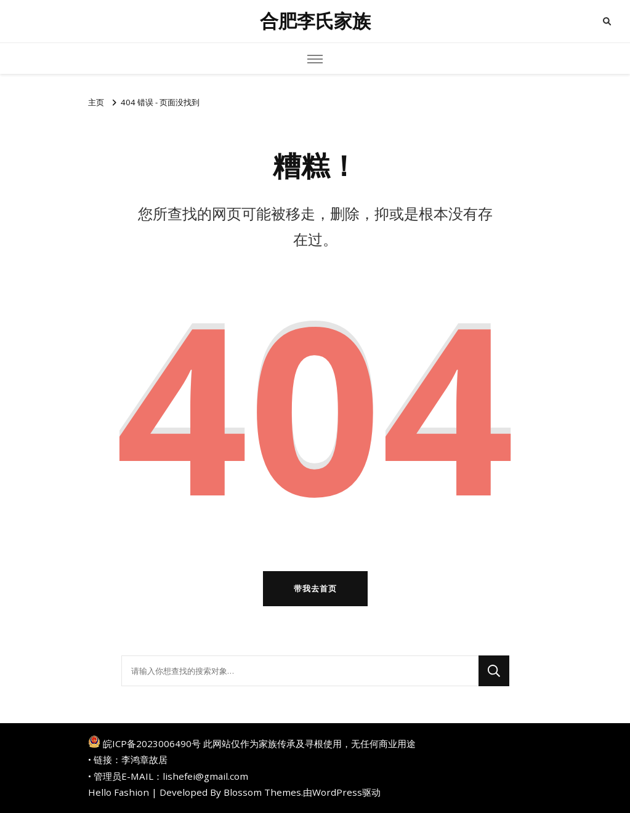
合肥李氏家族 (315, 21)
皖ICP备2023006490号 (152, 743)
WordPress (337, 792)
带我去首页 (315, 588)
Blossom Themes (262, 792)
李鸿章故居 (144, 759)
